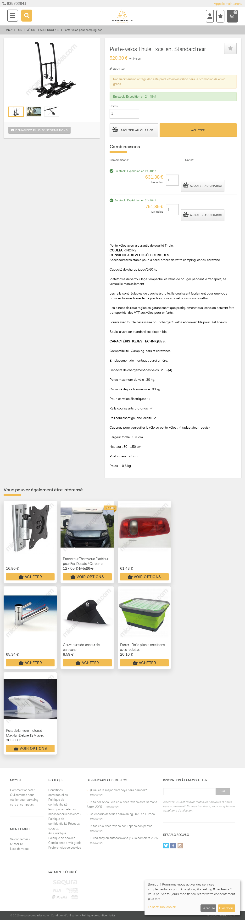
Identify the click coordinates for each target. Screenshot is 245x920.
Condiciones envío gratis (64, 843)
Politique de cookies (61, 838)
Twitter (166, 845)
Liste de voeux (19, 849)
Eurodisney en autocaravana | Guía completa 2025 (124, 838)
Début (8, 30)
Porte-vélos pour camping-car (82, 30)
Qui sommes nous (22, 795)
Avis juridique (57, 833)
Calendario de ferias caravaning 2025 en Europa (122, 814)
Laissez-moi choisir (162, 907)
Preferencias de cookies (64, 848)
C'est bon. (226, 908)
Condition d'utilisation (65, 915)
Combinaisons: (119, 160)
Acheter (198, 130)
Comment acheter (22, 790)
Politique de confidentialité (98, 915)
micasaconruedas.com (34, 915)
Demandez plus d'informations (39, 130)
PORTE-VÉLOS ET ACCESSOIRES (38, 30)
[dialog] (192, 897)
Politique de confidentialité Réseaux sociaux (64, 823)
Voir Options (87, 576)
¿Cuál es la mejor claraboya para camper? (118, 790)
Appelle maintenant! (228, 3)
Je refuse (208, 908)
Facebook (173, 845)
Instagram (180, 845)
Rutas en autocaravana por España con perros (121, 826)
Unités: (114, 106)
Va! (223, 791)
